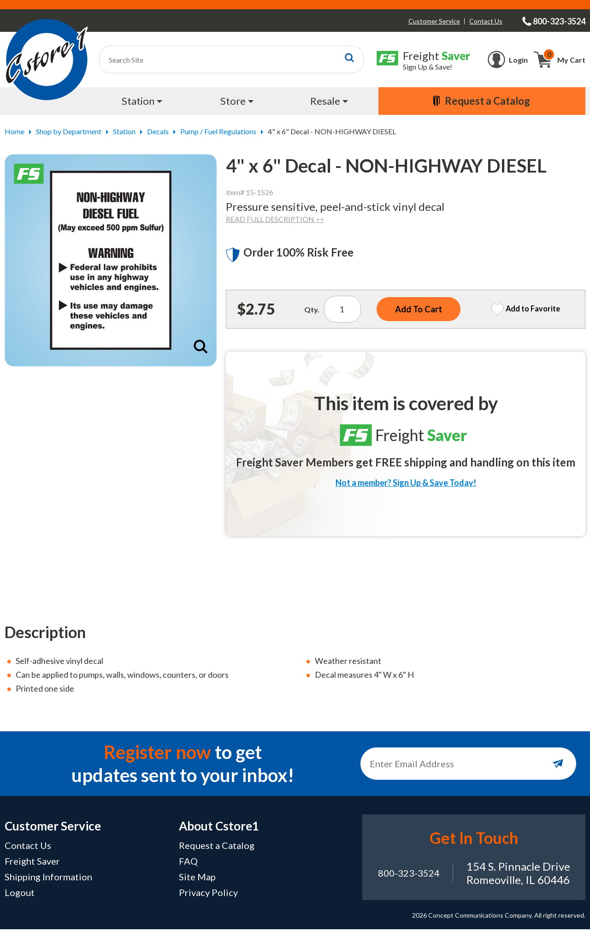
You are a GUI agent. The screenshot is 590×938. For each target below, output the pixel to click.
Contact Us (485, 21)
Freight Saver (32, 869)
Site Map (197, 885)
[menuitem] (143, 101)
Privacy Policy (208, 901)
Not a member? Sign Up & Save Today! (406, 485)
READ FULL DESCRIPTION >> (275, 219)
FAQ (188, 869)
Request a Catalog (216, 854)
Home (14, 131)
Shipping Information (48, 885)
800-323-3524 (409, 881)
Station (124, 131)
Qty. (307, 310)
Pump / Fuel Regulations (218, 131)
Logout (20, 901)
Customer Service (434, 21)
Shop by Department (68, 131)
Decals (158, 131)
